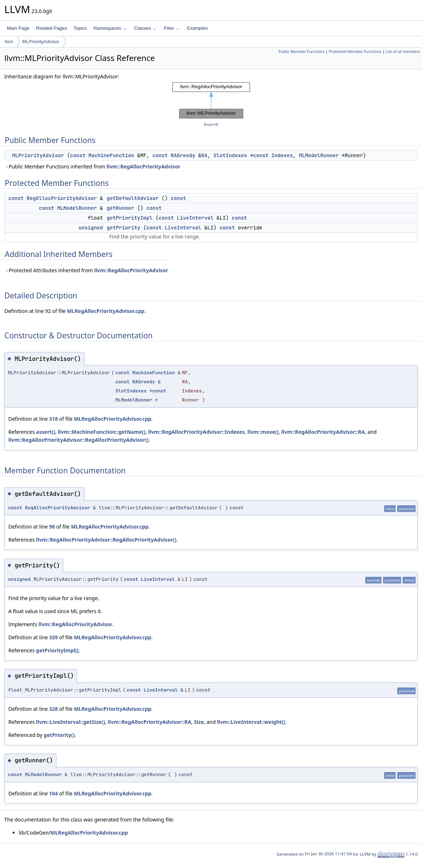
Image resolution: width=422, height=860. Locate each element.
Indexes (282, 155)
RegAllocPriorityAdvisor (62, 198)
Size (199, 721)
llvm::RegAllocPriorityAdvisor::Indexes (196, 431)
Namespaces (109, 28)
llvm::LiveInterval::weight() (251, 721)
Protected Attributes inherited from (86, 270)
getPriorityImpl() (57, 650)
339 (53, 637)
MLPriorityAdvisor (40, 41)
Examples (197, 28)
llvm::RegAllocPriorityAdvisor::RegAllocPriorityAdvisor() (78, 439)
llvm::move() (263, 431)
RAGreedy (183, 155)
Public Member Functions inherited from (92, 166)
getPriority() (59, 734)
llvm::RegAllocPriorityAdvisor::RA (323, 431)
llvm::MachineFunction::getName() (101, 431)
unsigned (90, 227)
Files (171, 28)
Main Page (18, 28)
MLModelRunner (318, 155)
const (77, 155)
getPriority (123, 227)
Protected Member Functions (355, 51)
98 (52, 526)
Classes (145, 28)
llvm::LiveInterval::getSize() (70, 721)
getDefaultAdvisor (133, 198)
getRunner (120, 208)
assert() (45, 431)
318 (53, 418)
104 (53, 793)
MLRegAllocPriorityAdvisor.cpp (105, 310)
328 (53, 708)
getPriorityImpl (130, 218)
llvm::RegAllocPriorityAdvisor (143, 166)
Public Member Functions (302, 51)
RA (204, 155)
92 (48, 310)
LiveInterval (195, 218)
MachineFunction (111, 155)
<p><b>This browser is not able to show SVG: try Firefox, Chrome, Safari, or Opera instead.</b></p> (211, 101)
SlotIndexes (230, 155)
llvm (9, 41)
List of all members (403, 51)
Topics (80, 28)
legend (211, 124)
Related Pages (51, 28)
